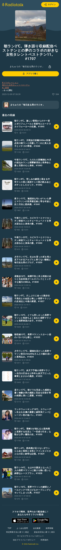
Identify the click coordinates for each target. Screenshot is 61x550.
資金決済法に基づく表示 (44, 532)
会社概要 (37, 528)
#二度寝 (5, 88)
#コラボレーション (10, 83)
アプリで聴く (30, 73)
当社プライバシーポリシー (24, 540)
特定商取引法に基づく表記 (17, 532)
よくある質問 (22, 528)
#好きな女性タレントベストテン (16, 85)
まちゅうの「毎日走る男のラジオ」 (27, 66)
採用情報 (49, 528)
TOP (9, 528)
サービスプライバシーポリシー (30, 536)
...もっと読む (7, 90)
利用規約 (44, 540)
